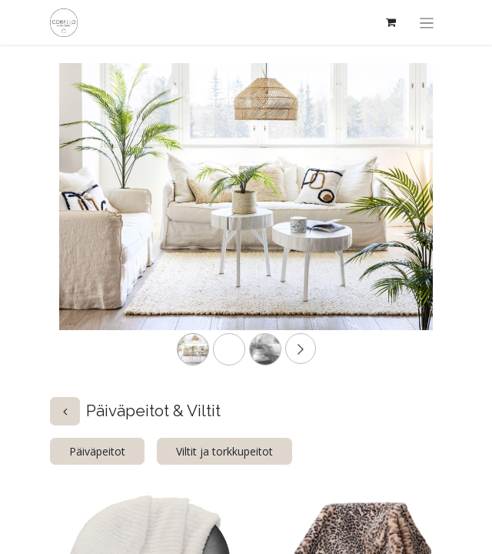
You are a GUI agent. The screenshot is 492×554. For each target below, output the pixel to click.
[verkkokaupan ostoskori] (391, 22)
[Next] (405, 221)
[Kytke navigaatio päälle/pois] (427, 22)
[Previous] (87, 221)
